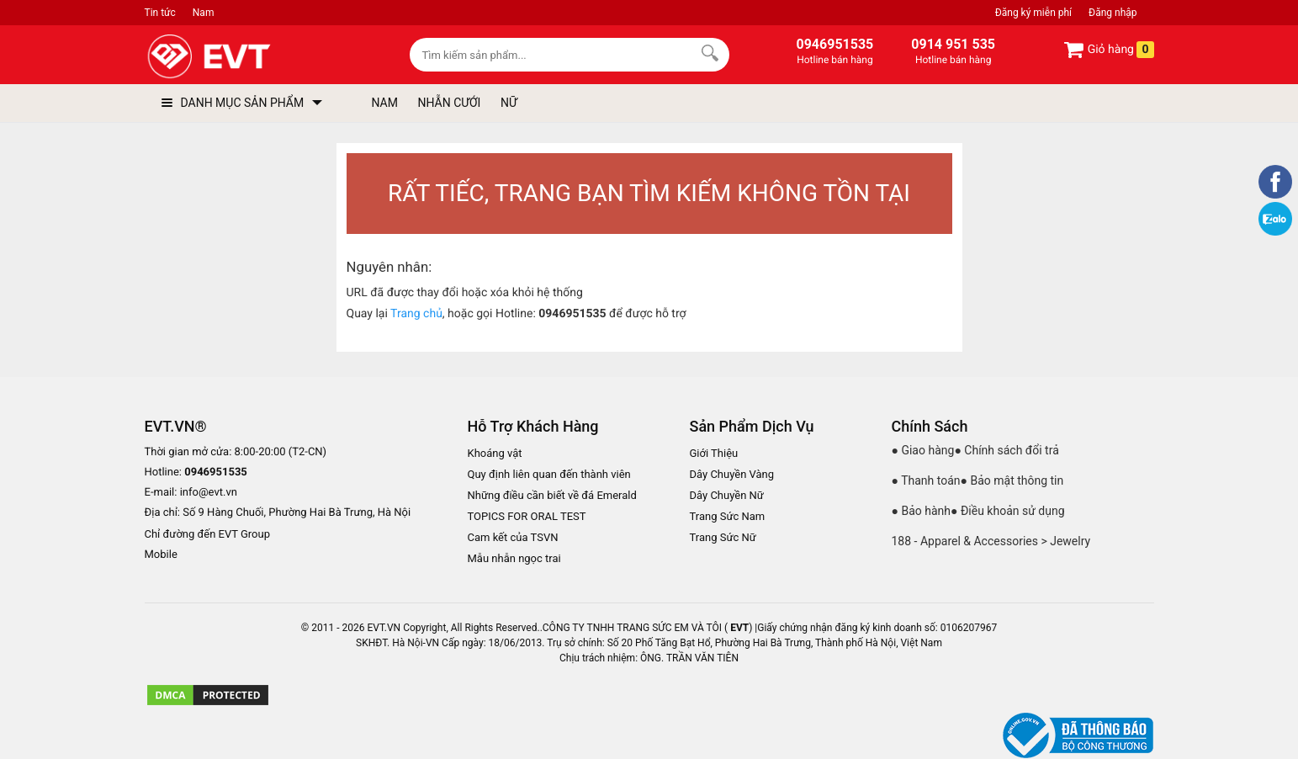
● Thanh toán (926, 480)
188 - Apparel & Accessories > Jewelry (991, 541)
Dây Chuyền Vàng (732, 474)
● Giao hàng (923, 450)
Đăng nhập (1112, 13)
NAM (385, 102)
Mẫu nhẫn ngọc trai (514, 558)
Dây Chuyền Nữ (727, 495)
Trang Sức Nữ (723, 537)
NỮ (509, 102)
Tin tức (160, 13)
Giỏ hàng (1108, 49)
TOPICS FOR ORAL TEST (527, 516)
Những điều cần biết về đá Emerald (552, 495)
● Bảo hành (921, 511)
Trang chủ (416, 314)
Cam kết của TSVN (513, 537)
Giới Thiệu (714, 453)
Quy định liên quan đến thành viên (549, 474)
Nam (204, 13)
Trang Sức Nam (728, 516)
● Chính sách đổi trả (1006, 450)
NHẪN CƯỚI (448, 102)
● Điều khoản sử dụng (1008, 511)
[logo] (248, 57)
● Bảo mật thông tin (1012, 480)
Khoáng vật (495, 453)
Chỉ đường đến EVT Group (208, 534)
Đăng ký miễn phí (1033, 13)
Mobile (161, 555)
